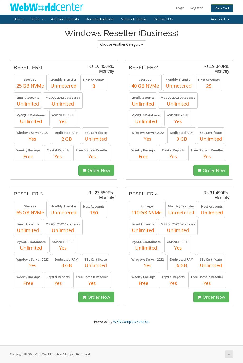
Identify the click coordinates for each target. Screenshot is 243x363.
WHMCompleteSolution (131, 321)
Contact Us (163, 19)
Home (18, 19)
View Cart (222, 8)
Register (196, 8)
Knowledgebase (100, 19)
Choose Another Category (121, 44)
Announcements (65, 19)
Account (220, 19)
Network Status (133, 19)
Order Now (96, 170)
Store (37, 19)
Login (180, 8)
